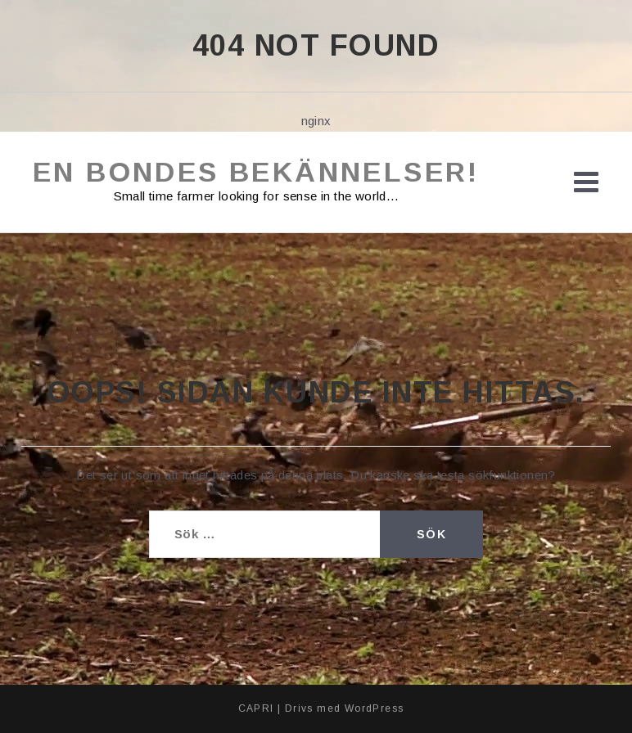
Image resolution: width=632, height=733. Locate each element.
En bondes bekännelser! (256, 172)
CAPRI (256, 708)
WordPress (374, 708)
